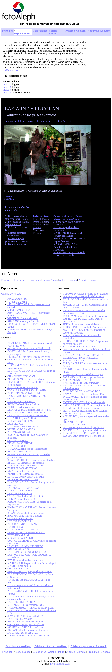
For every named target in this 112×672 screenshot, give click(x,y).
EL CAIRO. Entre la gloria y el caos (81, 408)
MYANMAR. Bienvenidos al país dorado (83, 427)
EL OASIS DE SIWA (73, 360)
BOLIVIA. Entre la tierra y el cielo (24, 515)
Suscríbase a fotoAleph (18, 646)
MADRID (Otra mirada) (19, 566)
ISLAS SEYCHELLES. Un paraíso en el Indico (31, 460)
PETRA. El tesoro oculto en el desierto (82, 324)
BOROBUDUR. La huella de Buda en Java (84, 327)
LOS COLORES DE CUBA (21, 602)
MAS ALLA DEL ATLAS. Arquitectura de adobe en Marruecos (66, 247)
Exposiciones (22, 33)
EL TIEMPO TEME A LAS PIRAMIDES (83, 355)
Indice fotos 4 (26, 121)
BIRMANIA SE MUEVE (20, 443)
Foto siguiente (63, 121)
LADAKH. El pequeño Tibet (21, 418)
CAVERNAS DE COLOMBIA (22, 529)
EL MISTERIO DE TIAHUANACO (81, 433)
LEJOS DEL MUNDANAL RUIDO (25, 546)
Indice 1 (7, 84)
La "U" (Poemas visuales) (20, 618)
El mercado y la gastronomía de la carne (17, 239)
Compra (80, 30)
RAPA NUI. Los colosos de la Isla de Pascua (85, 394)
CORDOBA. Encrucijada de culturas (25, 624)
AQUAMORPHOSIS (18, 549)
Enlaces (105, 30)
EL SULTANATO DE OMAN (22, 524)
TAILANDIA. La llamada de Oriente (25, 496)
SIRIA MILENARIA (73, 422)
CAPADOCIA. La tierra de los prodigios (83, 374)
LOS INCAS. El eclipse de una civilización (84, 430)
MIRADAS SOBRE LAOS (20, 421)
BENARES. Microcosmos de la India (25, 379)
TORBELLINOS (15, 527)
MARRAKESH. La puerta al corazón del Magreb (67, 234)
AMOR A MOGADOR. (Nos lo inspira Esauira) (87, 405)
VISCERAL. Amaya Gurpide (22, 318)
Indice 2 (7, 87)
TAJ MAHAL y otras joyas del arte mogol (84, 435)
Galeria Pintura (50, 280)
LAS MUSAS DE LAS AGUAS (23, 488)
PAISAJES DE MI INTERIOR (22, 387)
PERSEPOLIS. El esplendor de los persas (83, 296)
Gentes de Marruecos (28, 635)
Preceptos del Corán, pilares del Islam (17, 223)
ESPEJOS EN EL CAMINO (21, 401)
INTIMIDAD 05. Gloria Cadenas (23, 404)
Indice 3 (7, 89)
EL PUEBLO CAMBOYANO (22, 468)
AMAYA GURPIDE (17, 299)
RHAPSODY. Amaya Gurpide (23, 321)
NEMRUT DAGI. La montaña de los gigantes (85, 293)
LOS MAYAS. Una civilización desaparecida (85, 316)
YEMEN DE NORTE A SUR (77, 380)
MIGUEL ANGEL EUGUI (20, 310)
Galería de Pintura (11, 293)
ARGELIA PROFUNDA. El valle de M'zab (28, 348)
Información (11, 121)
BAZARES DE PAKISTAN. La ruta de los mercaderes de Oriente (84, 311)
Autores (70, 30)
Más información (13, 70)
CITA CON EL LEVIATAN (21, 376)
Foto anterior (46, 121)
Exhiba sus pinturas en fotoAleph (89, 646)
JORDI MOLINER (17, 301)
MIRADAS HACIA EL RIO (21, 538)
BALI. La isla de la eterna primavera (81, 383)
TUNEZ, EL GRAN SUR (20, 490)
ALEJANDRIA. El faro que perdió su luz (27, 630)
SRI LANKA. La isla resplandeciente (25, 605)
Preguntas (93, 30)
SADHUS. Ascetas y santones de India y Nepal (30, 607)
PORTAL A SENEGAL (19, 432)
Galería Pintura (53, 32)
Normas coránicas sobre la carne (15, 234)
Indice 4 (7, 92)
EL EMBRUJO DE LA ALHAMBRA (81, 391)
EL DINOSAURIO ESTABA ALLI (80, 357)
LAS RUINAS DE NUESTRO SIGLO (26, 552)
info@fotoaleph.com (60, 663)
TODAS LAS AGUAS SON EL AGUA (27, 390)
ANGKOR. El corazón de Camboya (25, 621)
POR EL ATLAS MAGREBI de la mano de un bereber (69, 254)
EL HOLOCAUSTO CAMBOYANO (25, 465)
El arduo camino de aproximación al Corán (16, 217)
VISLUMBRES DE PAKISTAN (79, 346)
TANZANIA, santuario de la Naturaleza (27, 448)
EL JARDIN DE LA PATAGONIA (24, 393)
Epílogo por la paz (17, 244)
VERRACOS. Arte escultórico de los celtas (28, 357)
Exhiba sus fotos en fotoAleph (50, 646)
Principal (7, 30)
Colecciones (40, 30)
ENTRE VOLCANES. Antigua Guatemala (84, 402)
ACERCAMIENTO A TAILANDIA (25, 627)
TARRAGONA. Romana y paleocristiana (83, 377)
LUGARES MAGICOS (19, 521)
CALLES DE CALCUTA (20, 518)
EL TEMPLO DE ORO (74, 424)
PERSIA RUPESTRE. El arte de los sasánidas (85, 410)
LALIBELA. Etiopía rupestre (77, 413)
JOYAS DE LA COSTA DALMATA (25, 616)
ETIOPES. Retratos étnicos (20, 407)
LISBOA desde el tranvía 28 (21, 499)
